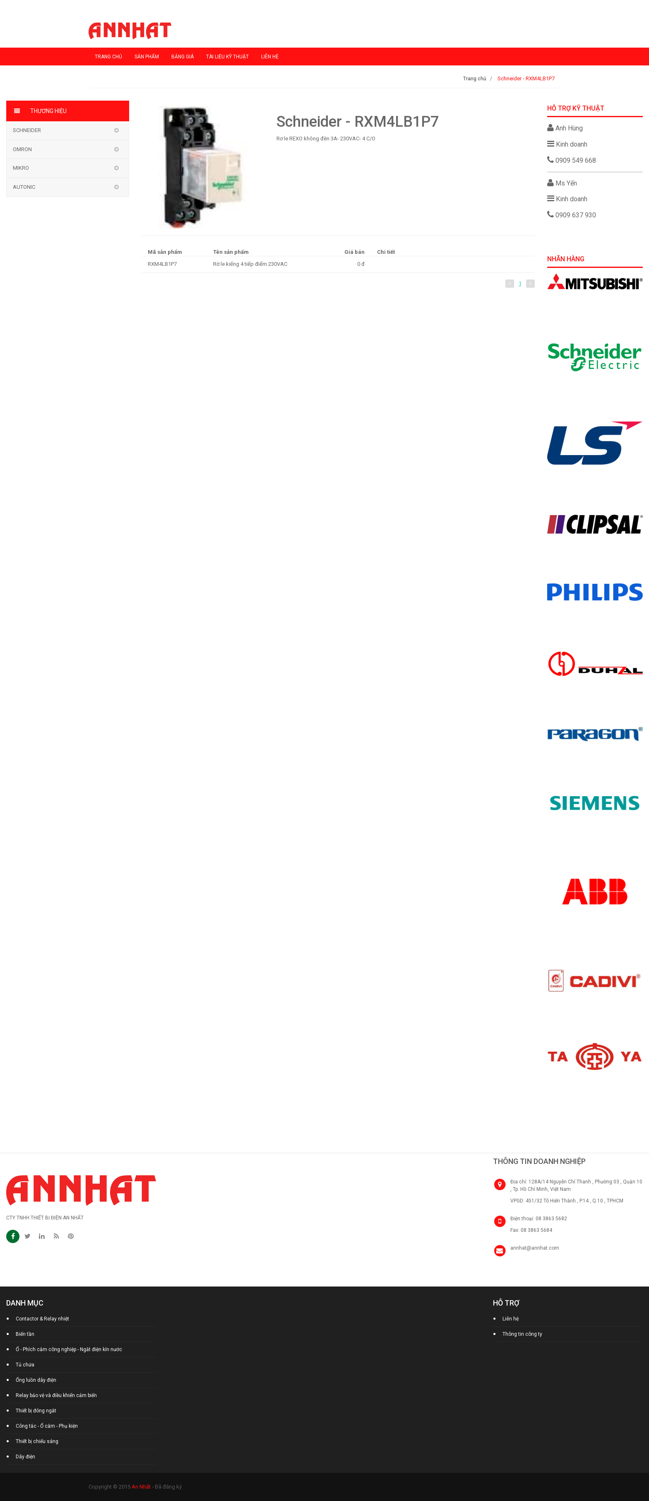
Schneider (27, 130)
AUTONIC (24, 187)
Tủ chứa (25, 1365)
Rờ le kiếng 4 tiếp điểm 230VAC (250, 264)
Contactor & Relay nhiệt (42, 1319)
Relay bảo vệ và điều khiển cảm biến (56, 1395)
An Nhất (141, 1487)
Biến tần (25, 1334)
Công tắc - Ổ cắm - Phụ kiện (47, 1426)
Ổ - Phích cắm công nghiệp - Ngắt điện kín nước (69, 1349)
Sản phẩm (147, 57)
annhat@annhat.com (534, 1248)
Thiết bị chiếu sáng (37, 1441)
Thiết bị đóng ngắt (36, 1411)
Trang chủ (108, 57)
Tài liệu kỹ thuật (227, 57)
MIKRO (21, 168)
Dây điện (25, 1457)
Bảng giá (182, 57)
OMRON (22, 149)
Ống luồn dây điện (36, 1380)
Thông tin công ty (522, 1334)
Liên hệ (270, 57)
